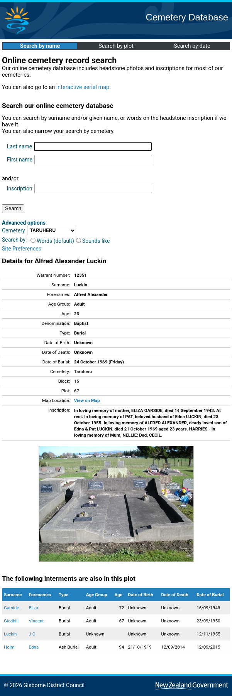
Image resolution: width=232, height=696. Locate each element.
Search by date (192, 46)
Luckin (10, 634)
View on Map (87, 400)
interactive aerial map (82, 87)
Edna (34, 647)
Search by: (14, 240)
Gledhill (11, 621)
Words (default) (52, 241)
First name (19, 159)
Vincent (36, 621)
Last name (19, 146)
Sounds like (93, 241)
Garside (11, 607)
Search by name (40, 46)
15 (76, 381)
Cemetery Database (187, 17)
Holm (9, 647)
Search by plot (116, 46)
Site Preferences (21, 248)
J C (32, 634)
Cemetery (13, 230)
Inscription (19, 188)
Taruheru (83, 371)
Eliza (33, 607)
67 (76, 390)
